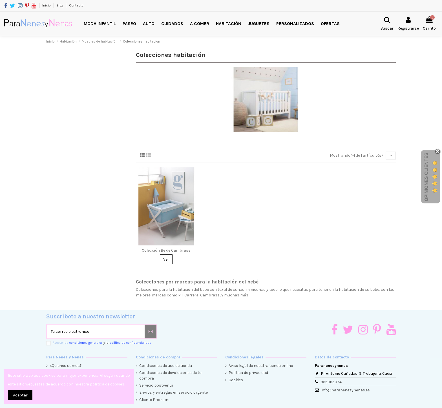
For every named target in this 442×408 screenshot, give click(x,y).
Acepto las (102, 343)
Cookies (236, 380)
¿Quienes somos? (66, 365)
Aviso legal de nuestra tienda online (261, 365)
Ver (166, 259)
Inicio (47, 5)
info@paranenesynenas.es (345, 390)
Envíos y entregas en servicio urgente (173, 392)
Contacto (76, 5)
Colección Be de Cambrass (166, 250)
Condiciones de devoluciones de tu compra (170, 375)
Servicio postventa (156, 385)
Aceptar (20, 395)
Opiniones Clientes (426, 177)
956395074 (331, 382)
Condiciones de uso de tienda (165, 365)
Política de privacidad (248, 372)
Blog (60, 5)
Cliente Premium (154, 399)
